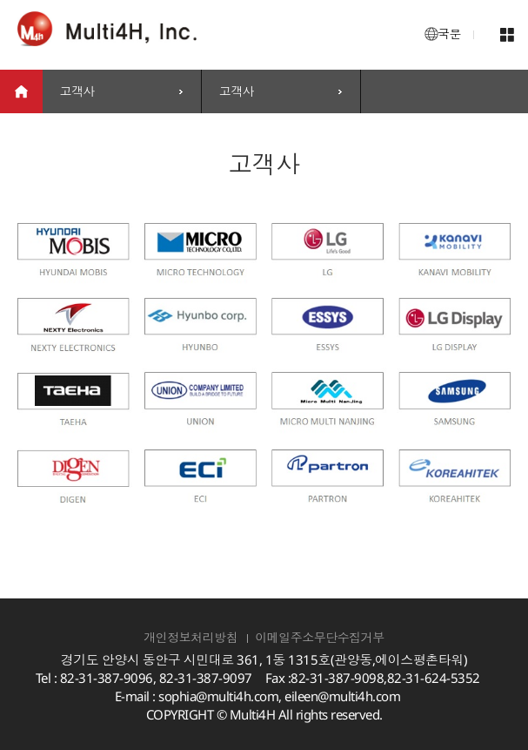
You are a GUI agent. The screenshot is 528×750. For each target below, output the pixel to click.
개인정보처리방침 (190, 637)
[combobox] (122, 91)
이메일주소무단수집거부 (319, 637)
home (21, 91)
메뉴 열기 (507, 35)
